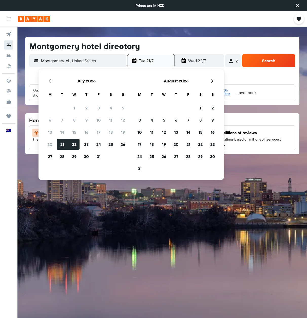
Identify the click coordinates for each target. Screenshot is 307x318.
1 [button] (74, 107)
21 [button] (62, 144)
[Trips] (8, 116)
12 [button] (123, 120)
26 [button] (123, 144)
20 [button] (49, 144)
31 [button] (99, 156)
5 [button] (123, 107)
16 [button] (86, 132)
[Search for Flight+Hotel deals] (8, 66)
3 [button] (99, 107)
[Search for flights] (8, 34)
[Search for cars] (8, 56)
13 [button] (50, 132)
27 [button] (50, 156)
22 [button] (74, 144)
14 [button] (62, 132)
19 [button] (123, 132)
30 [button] (86, 156)
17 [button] (98, 132)
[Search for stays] (8, 45)
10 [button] (99, 120)
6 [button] (50, 120)
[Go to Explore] (8, 81)
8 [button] (74, 120)
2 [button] (86, 107)
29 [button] (74, 156)
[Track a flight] (8, 91)
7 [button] (62, 120)
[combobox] (82, 60)
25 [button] (110, 144)
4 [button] (111, 107)
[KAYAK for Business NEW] (8, 102)
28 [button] (62, 156)
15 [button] (74, 132)
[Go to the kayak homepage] (34, 19)
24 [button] (98, 144)
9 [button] (86, 120)
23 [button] (86, 144)
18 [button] (111, 132)
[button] (297, 5)
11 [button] (110, 120)
